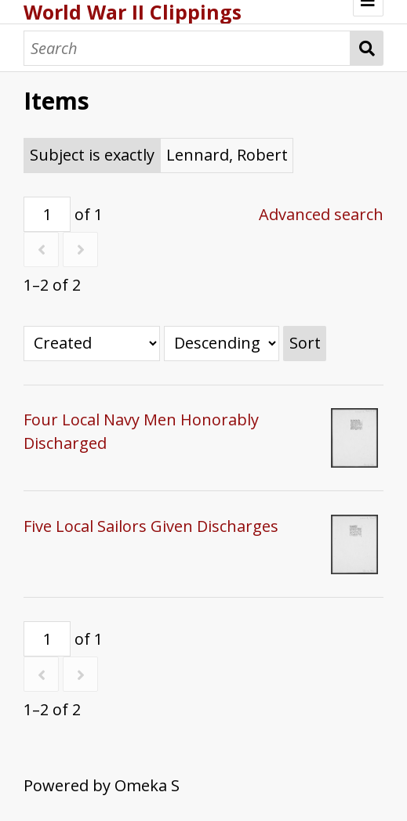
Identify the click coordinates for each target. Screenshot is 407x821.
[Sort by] (92, 343)
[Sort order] (221, 343)
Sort (305, 342)
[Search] (187, 48)
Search (367, 48)
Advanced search (321, 214)
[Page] (47, 214)
